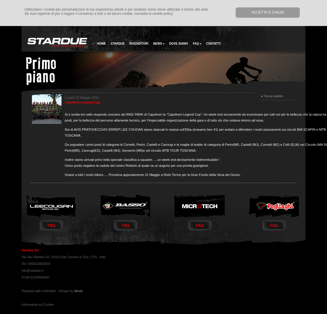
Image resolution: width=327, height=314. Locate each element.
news (158, 43)
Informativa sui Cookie (38, 304)
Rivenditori (138, 43)
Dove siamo (178, 43)
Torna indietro (274, 96)
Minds (78, 291)
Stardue (118, 43)
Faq (197, 43)
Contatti (213, 43)
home (101, 43)
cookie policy (162, 14)
